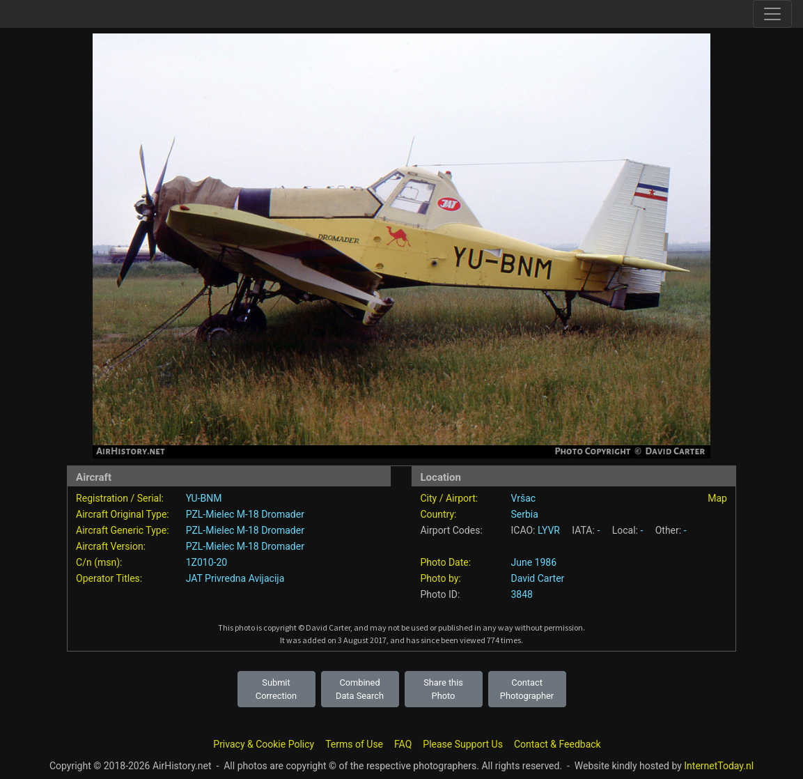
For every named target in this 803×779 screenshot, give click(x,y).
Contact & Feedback (557, 744)
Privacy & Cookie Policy (263, 744)
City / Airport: (449, 498)
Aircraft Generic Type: (122, 530)
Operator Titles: (109, 578)
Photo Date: (445, 562)
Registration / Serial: (120, 498)
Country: (438, 514)
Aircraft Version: (111, 546)
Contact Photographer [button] (527, 689)
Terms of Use (354, 744)
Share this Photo (443, 689)
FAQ (403, 744)
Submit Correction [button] (276, 689)
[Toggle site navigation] (772, 14)
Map (717, 498)
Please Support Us (463, 744)
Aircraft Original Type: (122, 514)
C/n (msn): (99, 562)
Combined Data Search (360, 689)
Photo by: (440, 578)
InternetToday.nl (719, 765)
